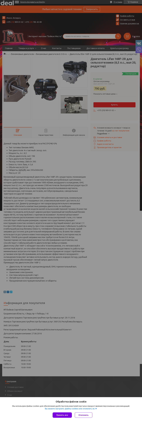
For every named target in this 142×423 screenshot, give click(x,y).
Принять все (62, 415)
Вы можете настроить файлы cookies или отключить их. (70, 409)
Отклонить (84, 415)
